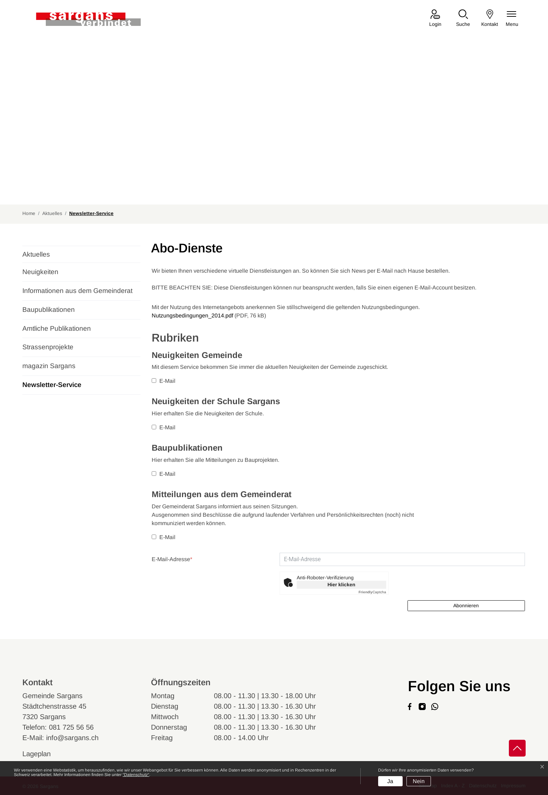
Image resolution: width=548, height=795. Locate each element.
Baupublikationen (48, 309)
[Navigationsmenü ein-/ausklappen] (512, 18)
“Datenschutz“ (136, 774)
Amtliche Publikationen (56, 328)
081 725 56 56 (71, 727)
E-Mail (163, 381)
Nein (419, 781)
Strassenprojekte (47, 347)
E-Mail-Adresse (172, 559)
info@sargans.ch (72, 738)
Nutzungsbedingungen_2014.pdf (192, 315)
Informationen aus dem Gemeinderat (77, 290)
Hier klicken (341, 584)
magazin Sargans (48, 366)
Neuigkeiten (40, 271)
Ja (390, 781)
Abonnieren (466, 605)
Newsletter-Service (51, 387)
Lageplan (43, 754)
